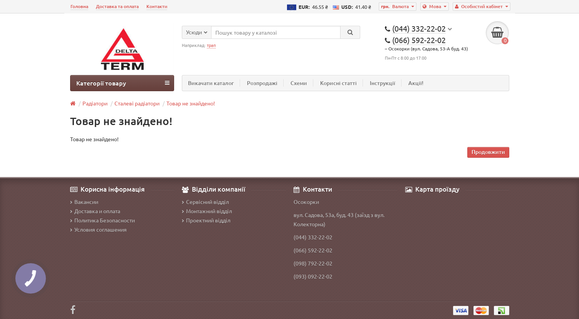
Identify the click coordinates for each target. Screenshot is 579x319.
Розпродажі (262, 83)
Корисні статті (338, 83)
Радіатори (94, 103)
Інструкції (382, 83)
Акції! (415, 83)
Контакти (156, 6)
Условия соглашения (98, 229)
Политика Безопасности (102, 220)
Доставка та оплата (117, 6)
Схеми (298, 83)
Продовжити (488, 151)
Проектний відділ (206, 220)
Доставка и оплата (95, 210)
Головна (79, 6)
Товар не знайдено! (190, 103)
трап (211, 45)
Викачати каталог (211, 83)
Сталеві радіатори (136, 103)
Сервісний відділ (205, 201)
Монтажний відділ (207, 210)
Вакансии (84, 201)
